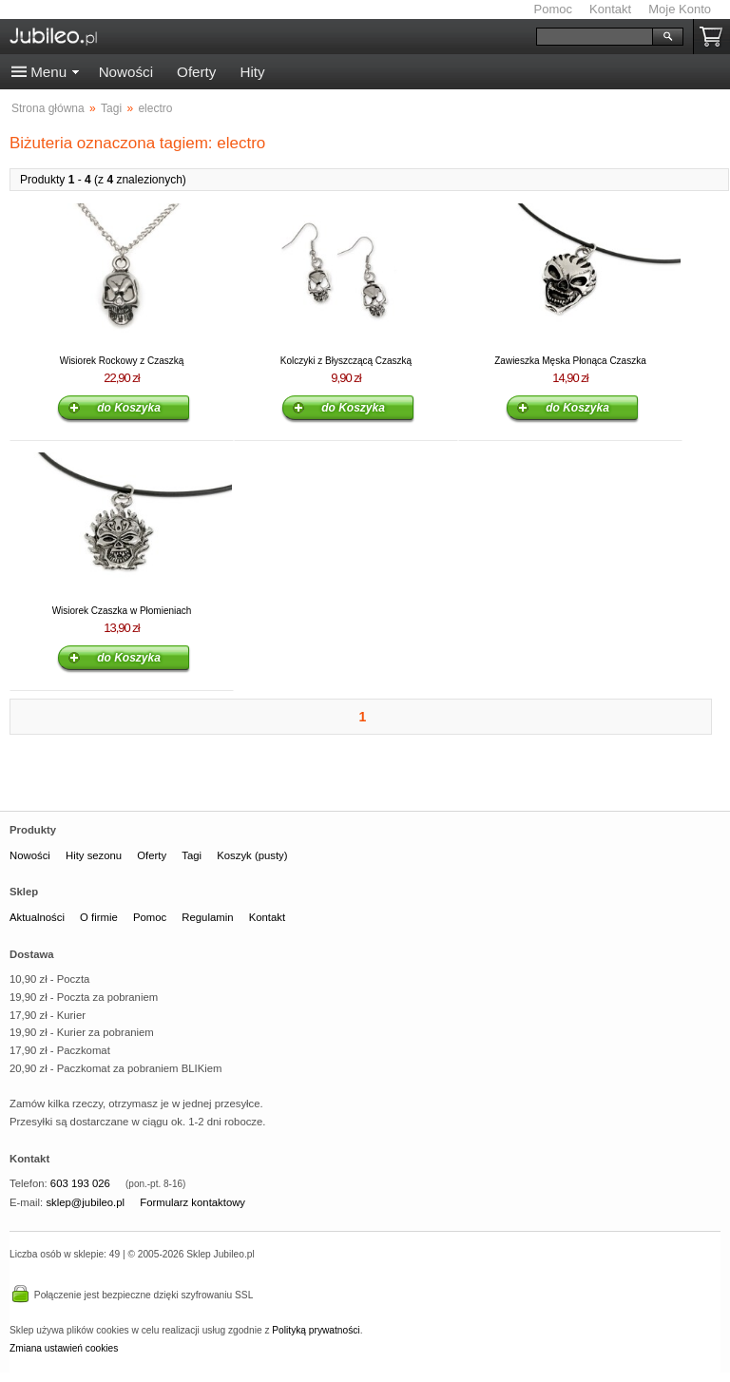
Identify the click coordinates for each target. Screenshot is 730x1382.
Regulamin (207, 917)
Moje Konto (679, 9)
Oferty (196, 72)
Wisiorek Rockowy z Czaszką (122, 360)
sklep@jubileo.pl (85, 1202)
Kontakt (610, 9)
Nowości (126, 72)
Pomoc (553, 9)
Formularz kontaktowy (192, 1202)
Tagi (192, 855)
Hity (252, 72)
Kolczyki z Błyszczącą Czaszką (346, 360)
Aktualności (37, 917)
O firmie (99, 917)
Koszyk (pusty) (252, 855)
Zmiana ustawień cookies (64, 1348)
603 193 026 (80, 1183)
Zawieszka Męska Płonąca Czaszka (570, 360)
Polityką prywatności (315, 1330)
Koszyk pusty (715, 37)
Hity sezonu (94, 855)
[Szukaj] (594, 37)
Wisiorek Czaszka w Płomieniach (122, 610)
